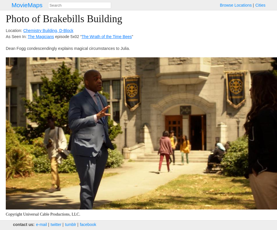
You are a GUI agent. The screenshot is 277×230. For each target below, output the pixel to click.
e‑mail (41, 224)
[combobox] (79, 5)
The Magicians (41, 36)
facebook (88, 224)
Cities (260, 5)
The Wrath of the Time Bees (107, 36)
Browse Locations (236, 5)
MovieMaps (27, 5)
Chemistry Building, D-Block (48, 30)
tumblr (70, 224)
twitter (55, 224)
